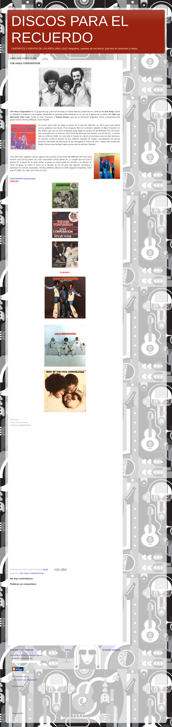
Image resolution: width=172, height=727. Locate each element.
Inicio (68, 649)
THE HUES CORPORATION (31, 573)
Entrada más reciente (22, 649)
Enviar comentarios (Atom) (31, 655)
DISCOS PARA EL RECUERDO (24, 680)
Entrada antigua (111, 649)
